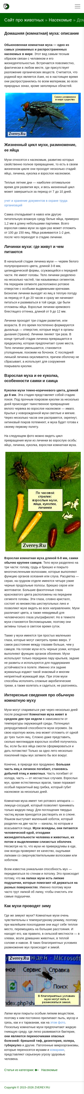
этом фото (57, 1022)
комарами (57, 1050)
